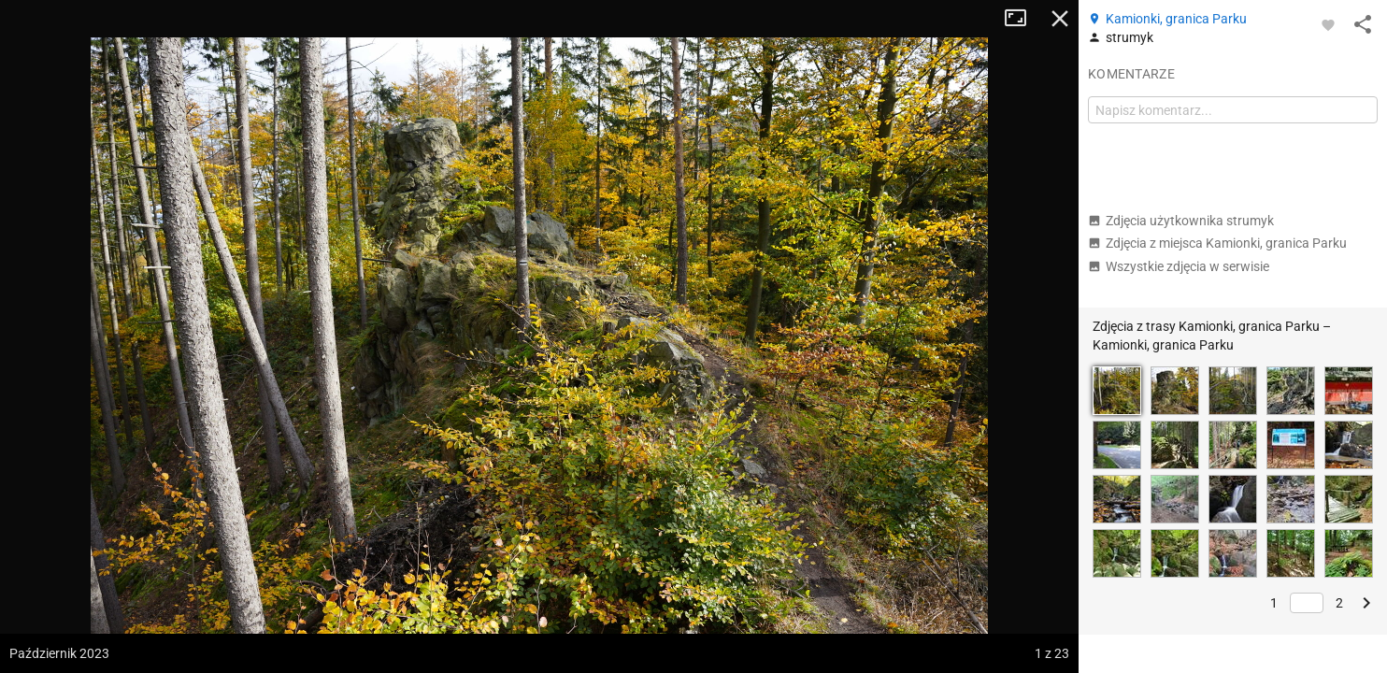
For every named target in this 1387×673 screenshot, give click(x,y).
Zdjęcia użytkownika (1181, 220)
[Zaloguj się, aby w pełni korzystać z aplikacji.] (1328, 24)
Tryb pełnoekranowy (1022, 18)
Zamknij (1060, 18)
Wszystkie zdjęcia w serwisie (1178, 266)
